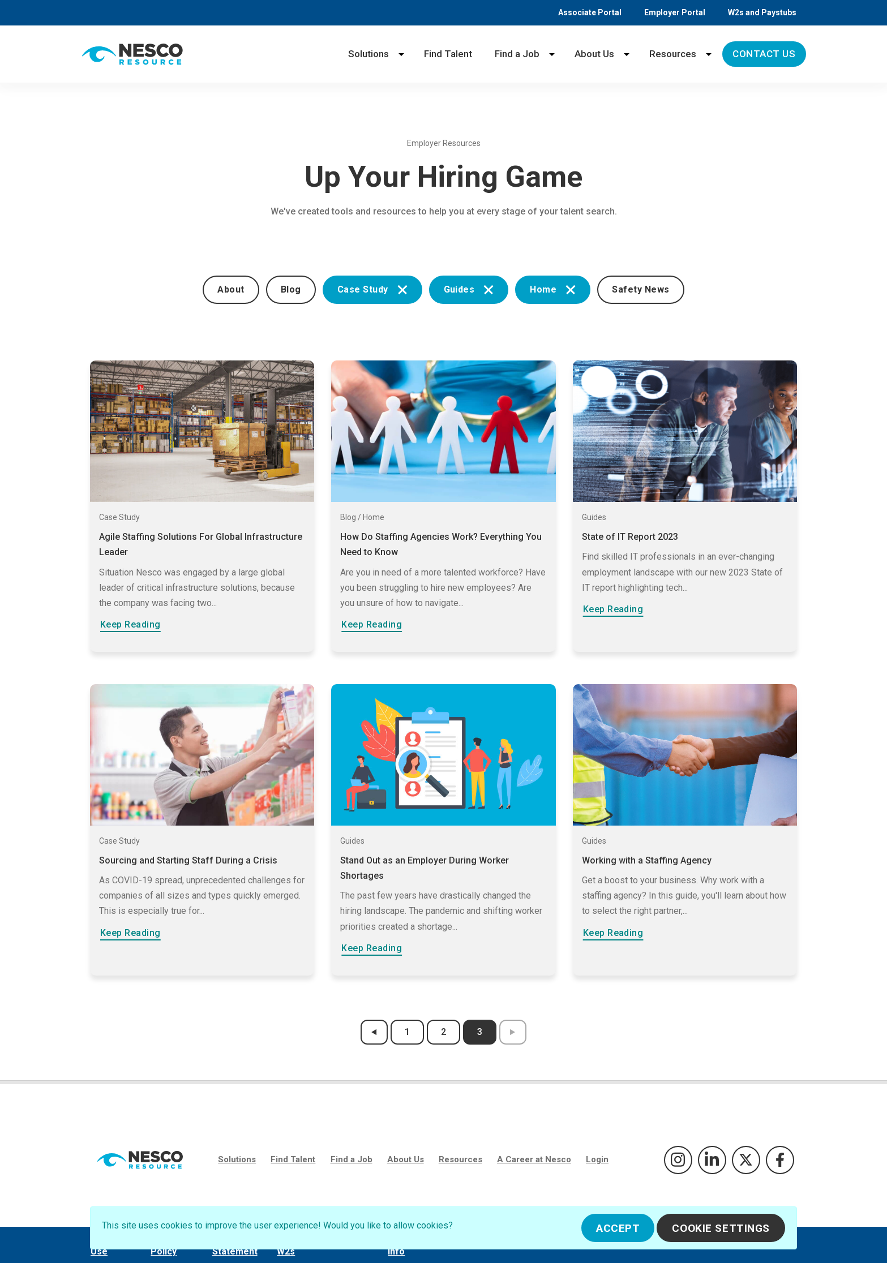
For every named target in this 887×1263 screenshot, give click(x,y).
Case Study (372, 289)
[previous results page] (374, 1032)
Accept (618, 1228)
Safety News (640, 289)
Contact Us (763, 53)
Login (597, 1159)
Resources (672, 53)
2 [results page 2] (443, 1031)
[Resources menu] (709, 54)
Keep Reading (130, 624)
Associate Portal (590, 12)
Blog (291, 289)
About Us (594, 53)
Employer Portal (674, 12)
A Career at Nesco (534, 1159)
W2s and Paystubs (762, 12)
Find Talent (448, 53)
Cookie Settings (721, 1228)
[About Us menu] (627, 54)
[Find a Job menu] (552, 54)
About (230, 289)
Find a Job (517, 53)
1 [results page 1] (407, 1031)
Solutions (368, 53)
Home (553, 289)
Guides (469, 289)
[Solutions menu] (401, 54)
